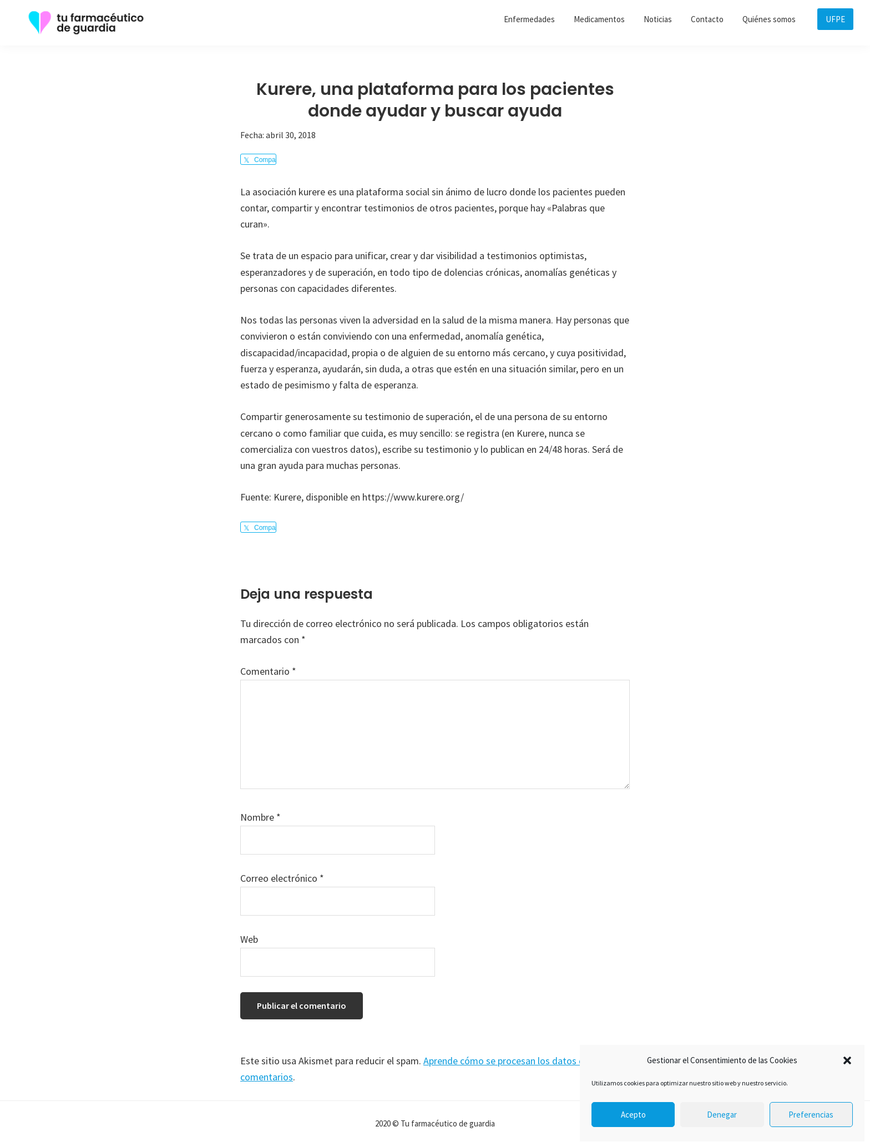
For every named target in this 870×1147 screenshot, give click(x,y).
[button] (847, 1060)
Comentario (268, 671)
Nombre (260, 817)
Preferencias (810, 1114)
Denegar (722, 1114)
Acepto (633, 1114)
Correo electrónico (282, 878)
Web (249, 939)
